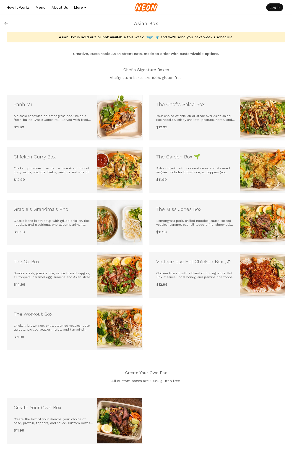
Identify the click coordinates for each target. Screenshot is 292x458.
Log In (275, 7)
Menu (41, 7)
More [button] (80, 7)
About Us (60, 7)
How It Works (18, 7)
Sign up (152, 37)
